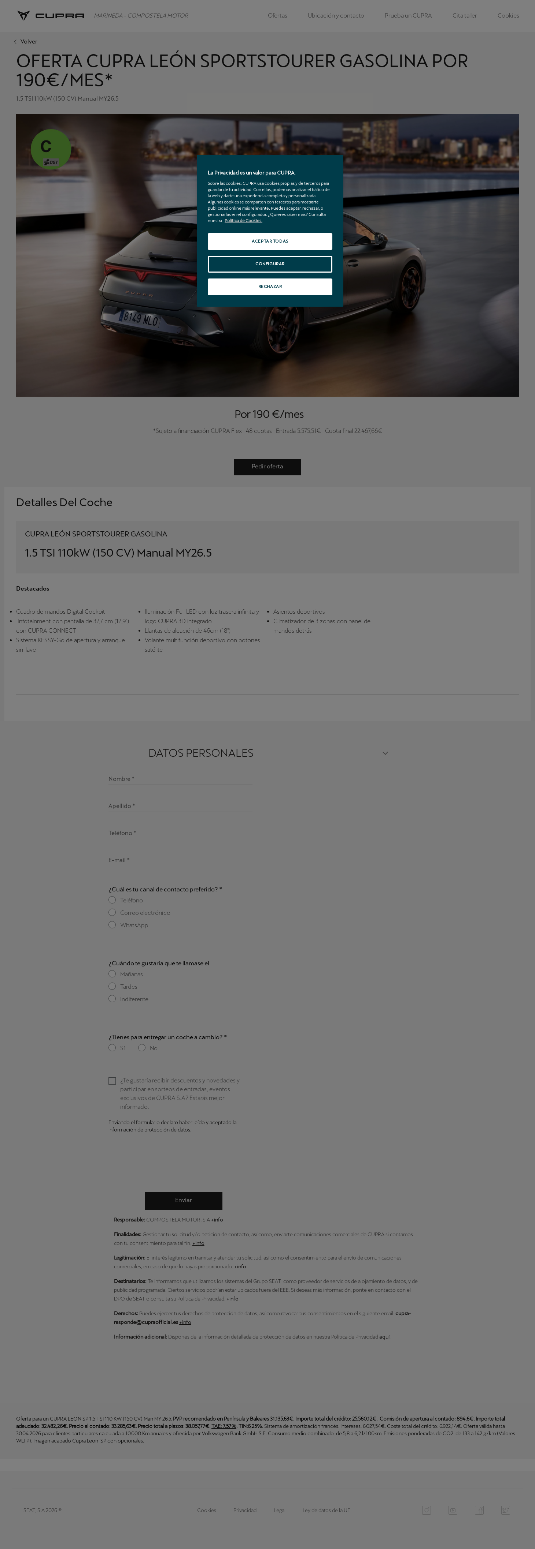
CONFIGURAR (270, 263)
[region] (270, 231)
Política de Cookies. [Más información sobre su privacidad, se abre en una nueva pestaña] (243, 220)
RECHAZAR (270, 286)
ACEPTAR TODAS (270, 241)
